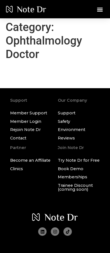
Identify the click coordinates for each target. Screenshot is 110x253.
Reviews (66, 138)
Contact (18, 138)
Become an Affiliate (30, 160)
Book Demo (70, 168)
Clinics (16, 168)
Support (66, 113)
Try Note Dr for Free (79, 160)
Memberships (72, 176)
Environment (71, 129)
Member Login (25, 121)
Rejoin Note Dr (25, 129)
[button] (99, 9)
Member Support (28, 113)
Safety (64, 121)
